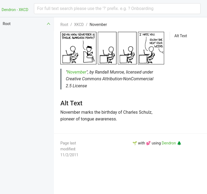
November (98, 24)
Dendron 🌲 (171, 143)
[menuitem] (27, 23)
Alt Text (180, 36)
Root (64, 24)
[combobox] (117, 9)
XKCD (79, 24)
